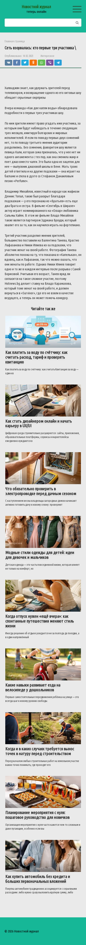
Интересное (47, 55)
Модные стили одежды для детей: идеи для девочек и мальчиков (39, 555)
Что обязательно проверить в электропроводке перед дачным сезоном (40, 491)
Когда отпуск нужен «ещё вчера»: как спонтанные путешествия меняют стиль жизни (39, 621)
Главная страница (15, 41)
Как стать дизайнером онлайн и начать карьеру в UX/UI (38, 423)
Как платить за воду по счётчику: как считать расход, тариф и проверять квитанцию (36, 357)
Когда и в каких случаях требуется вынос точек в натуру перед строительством (39, 751)
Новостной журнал (36, 6)
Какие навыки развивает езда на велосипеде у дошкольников (32, 687)
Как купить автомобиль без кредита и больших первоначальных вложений (37, 879)
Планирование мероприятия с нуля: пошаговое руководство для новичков (37, 815)
